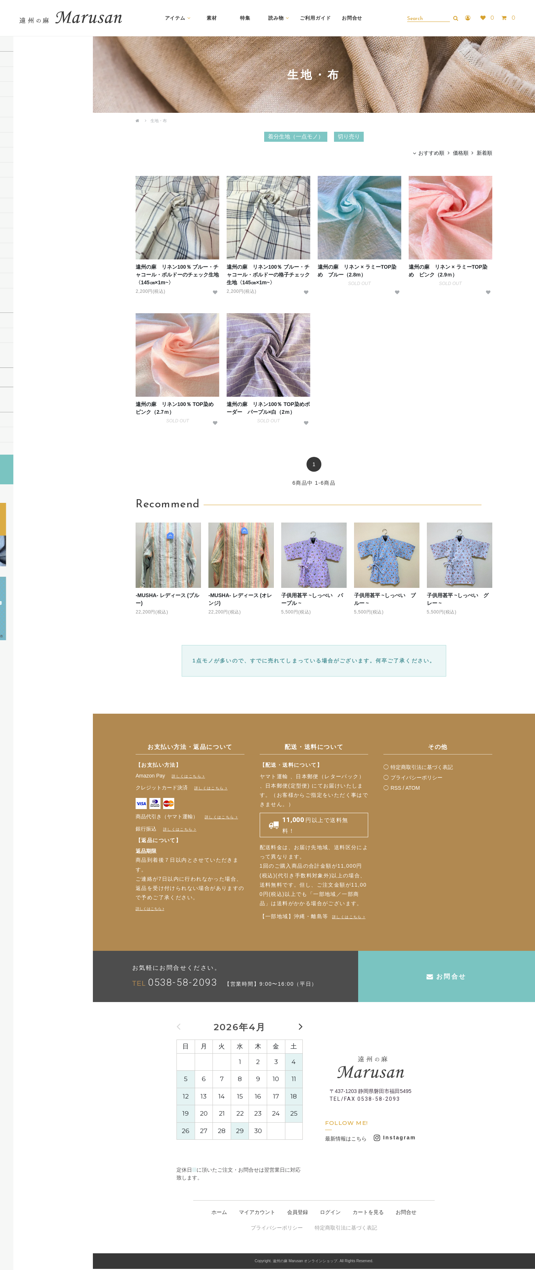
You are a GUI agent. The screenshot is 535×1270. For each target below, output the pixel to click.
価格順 (460, 154)
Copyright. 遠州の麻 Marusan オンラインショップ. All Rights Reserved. (314, 1262)
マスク (14, 281)
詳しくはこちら (186, 777)
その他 (14, 186)
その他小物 (19, 297)
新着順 (484, 154)
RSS (395, 789)
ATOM (412, 789)
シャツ (14, 155)
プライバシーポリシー (416, 779)
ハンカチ (17, 221)
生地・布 (158, 120)
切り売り (17, 105)
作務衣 (14, 171)
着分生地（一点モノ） (31, 90)
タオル (14, 266)
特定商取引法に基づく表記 (421, 768)
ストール (17, 141)
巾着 (12, 236)
